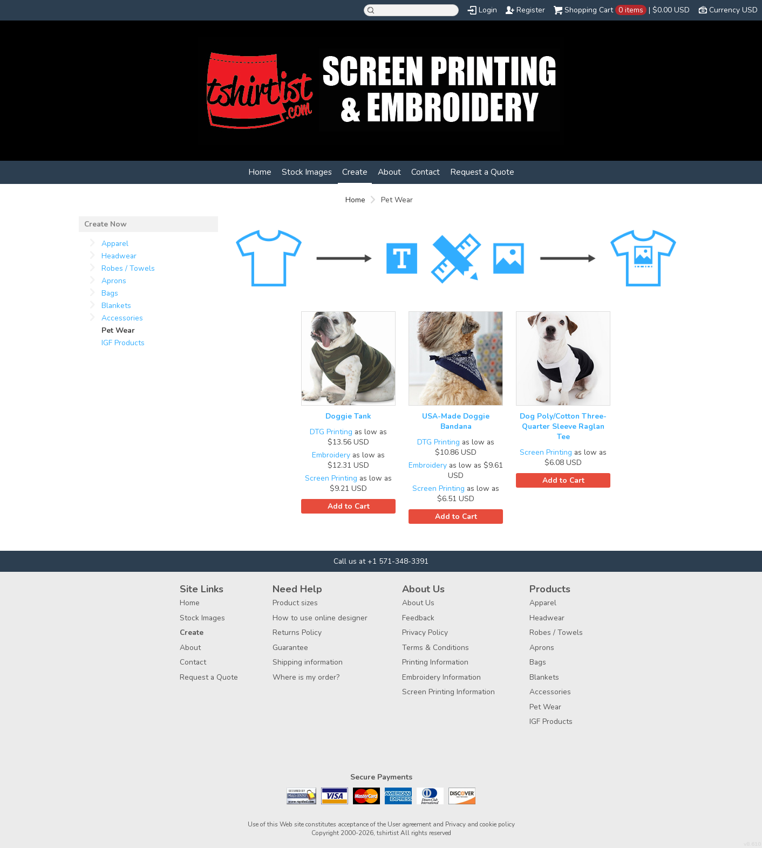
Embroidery (331, 455)
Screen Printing (331, 478)
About (389, 171)
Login (488, 10)
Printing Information (435, 662)
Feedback (418, 618)
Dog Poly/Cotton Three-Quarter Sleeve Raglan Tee (563, 426)
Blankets (116, 305)
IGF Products (123, 343)
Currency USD (733, 10)
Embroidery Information (441, 677)
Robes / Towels (128, 268)
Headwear (119, 256)
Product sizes (295, 603)
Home (259, 171)
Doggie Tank (348, 416)
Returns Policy (297, 632)
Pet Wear (545, 707)
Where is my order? (306, 677)
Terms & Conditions (435, 647)
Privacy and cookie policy (480, 824)
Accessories (122, 318)
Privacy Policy (425, 632)
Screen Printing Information (448, 692)
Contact (425, 171)
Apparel (114, 243)
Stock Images (307, 171)
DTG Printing (331, 432)
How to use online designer (320, 618)
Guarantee (290, 647)
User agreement (409, 824)
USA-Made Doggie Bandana (455, 421)
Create (355, 171)
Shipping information (308, 662)
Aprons (113, 281)
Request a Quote (482, 171)
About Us (418, 603)
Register (530, 10)
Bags (109, 293)
